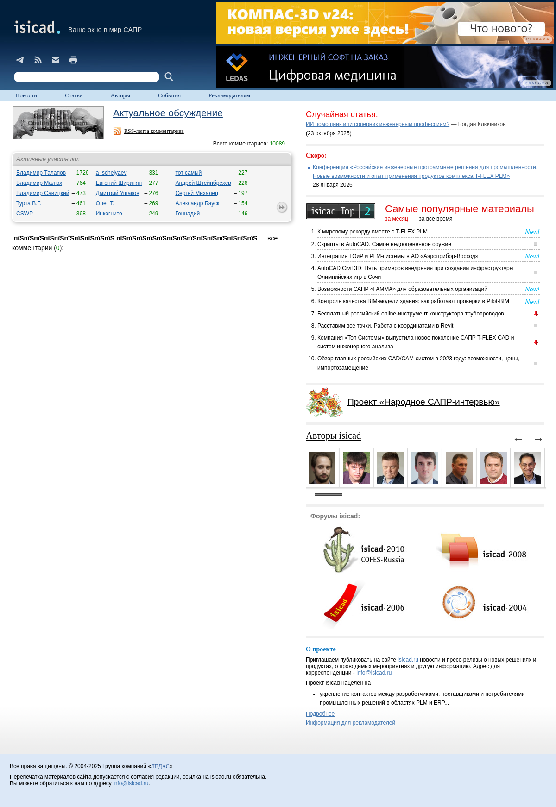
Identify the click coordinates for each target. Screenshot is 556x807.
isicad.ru (408, 659)
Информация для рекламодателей (350, 722)
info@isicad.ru (374, 672)
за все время (435, 218)
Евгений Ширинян (119, 183)
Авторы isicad (333, 435)
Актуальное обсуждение (168, 112)
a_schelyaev (111, 173)
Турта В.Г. (28, 203)
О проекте (321, 649)
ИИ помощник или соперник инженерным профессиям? (377, 124)
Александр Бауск (197, 203)
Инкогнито (109, 213)
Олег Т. (105, 203)
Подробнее (320, 714)
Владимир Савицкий (42, 193)
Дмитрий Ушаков (117, 193)
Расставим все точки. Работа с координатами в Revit (385, 325)
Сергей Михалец (196, 193)
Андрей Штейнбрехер (203, 183)
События (169, 95)
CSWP (24, 213)
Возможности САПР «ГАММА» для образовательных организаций (402, 289)
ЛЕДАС (160, 766)
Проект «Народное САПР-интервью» (424, 402)
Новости (26, 95)
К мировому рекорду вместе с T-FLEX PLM (372, 231)
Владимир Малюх (39, 183)
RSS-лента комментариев (154, 131)
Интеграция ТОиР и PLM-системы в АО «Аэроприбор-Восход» (398, 256)
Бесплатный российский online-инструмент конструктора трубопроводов (410, 313)
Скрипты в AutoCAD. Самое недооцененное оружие (384, 244)
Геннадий (187, 213)
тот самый (188, 173)
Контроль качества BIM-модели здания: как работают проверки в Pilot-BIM (413, 301)
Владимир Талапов (41, 173)
